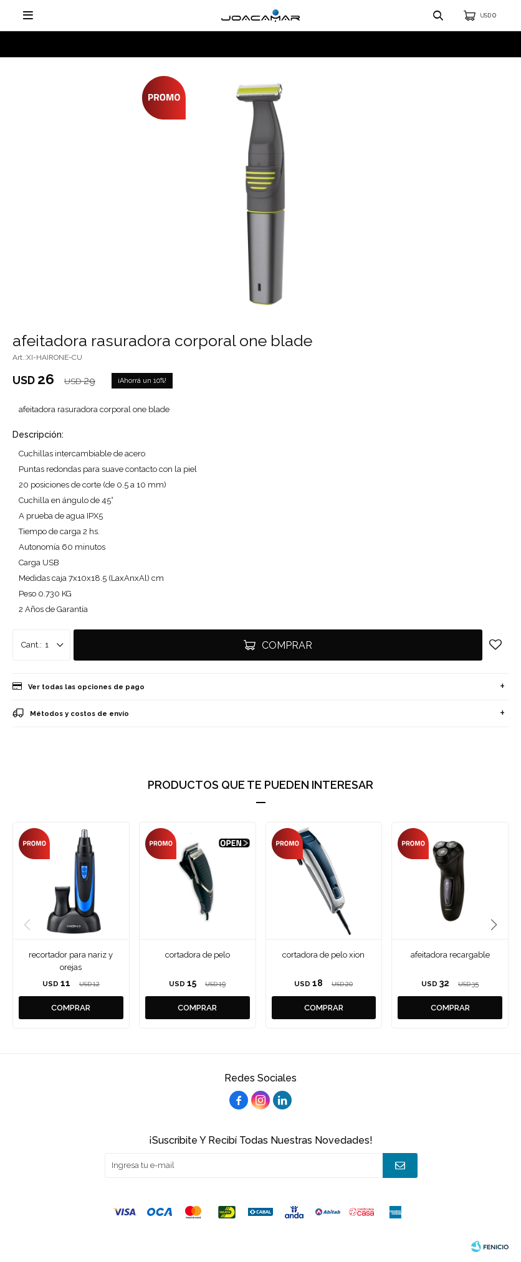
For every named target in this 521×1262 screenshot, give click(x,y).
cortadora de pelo (197, 954)
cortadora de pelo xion (323, 954)
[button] (493, 925)
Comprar (287, 645)
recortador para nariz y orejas (71, 961)
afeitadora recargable (450, 954)
